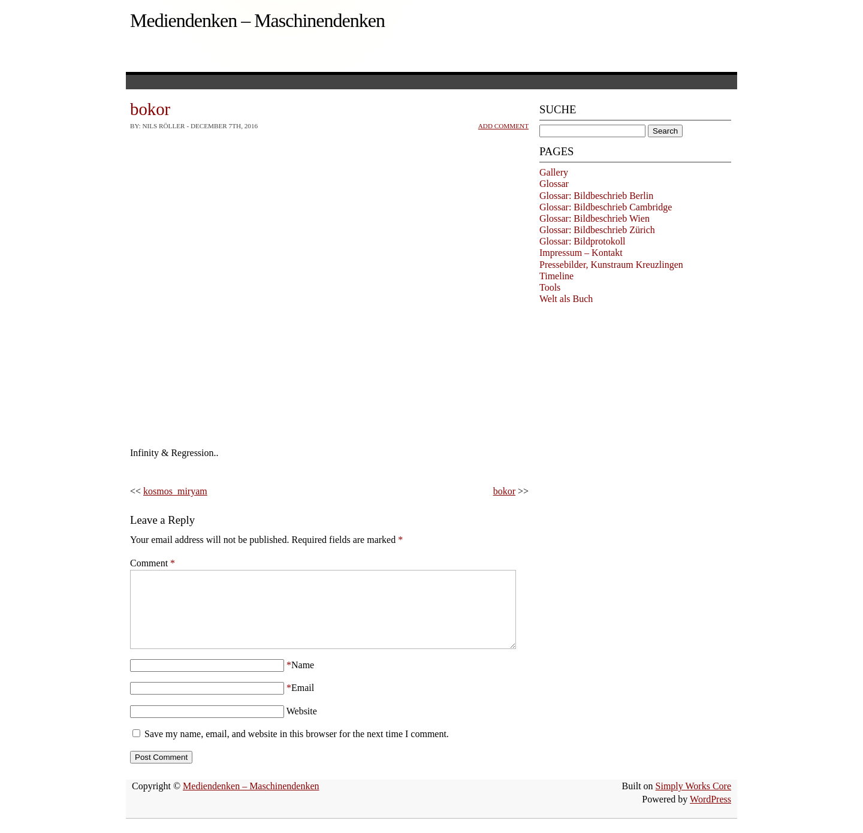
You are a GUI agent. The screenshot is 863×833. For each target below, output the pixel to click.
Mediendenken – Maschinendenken (257, 20)
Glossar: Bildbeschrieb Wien (594, 218)
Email (302, 702)
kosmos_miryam (175, 491)
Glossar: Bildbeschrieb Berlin (596, 196)
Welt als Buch (566, 299)
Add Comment (503, 125)
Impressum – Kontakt (581, 253)
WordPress (710, 813)
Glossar (554, 184)
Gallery (553, 172)
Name (302, 679)
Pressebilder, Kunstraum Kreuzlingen (611, 264)
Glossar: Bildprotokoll (582, 241)
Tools (549, 287)
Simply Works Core (693, 800)
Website (301, 725)
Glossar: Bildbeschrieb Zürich (597, 230)
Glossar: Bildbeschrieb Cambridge (605, 207)
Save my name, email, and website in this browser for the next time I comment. (296, 748)
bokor (504, 491)
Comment (152, 563)
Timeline (556, 276)
